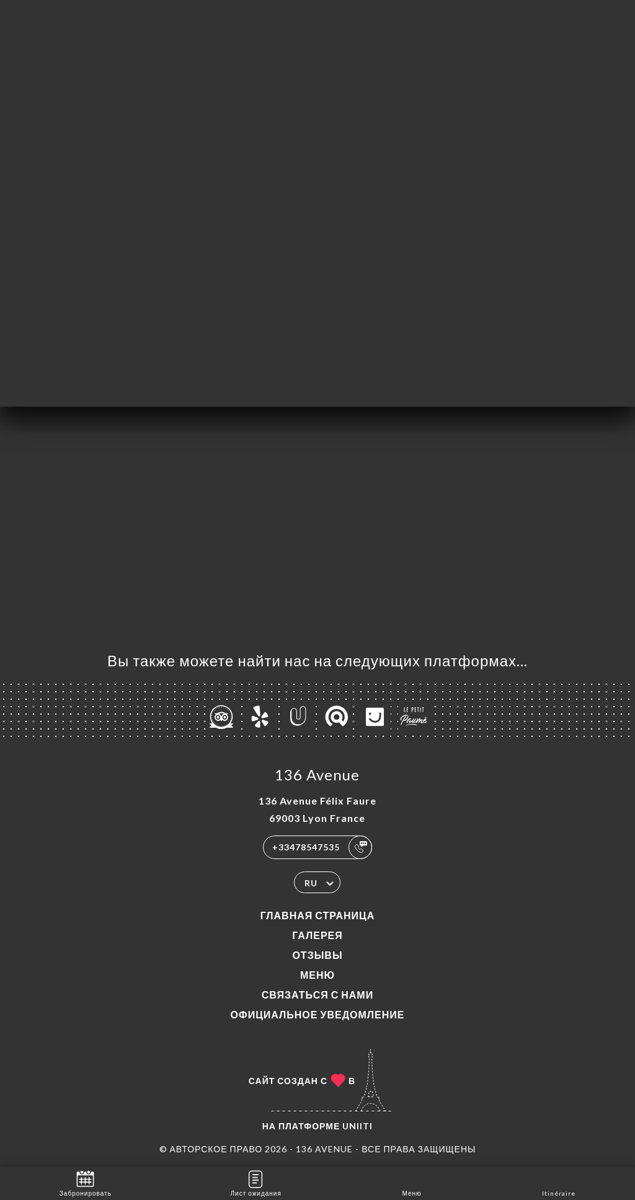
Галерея (317, 935)
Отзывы (317, 955)
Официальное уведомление (318, 1014)
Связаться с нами (317, 994)
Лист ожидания (256, 1182)
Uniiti (357, 1126)
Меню (317, 975)
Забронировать (86, 1182)
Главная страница (317, 915)
